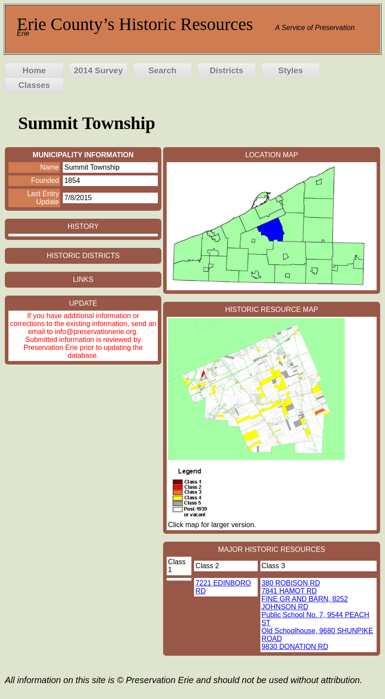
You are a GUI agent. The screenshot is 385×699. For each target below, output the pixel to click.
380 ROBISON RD (291, 583)
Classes (34, 85)
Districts (226, 70)
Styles (290, 70)
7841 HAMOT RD (289, 591)
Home (34, 70)
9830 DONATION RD (295, 646)
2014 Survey (98, 70)
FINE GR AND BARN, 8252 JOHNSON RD (305, 603)
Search (162, 70)
